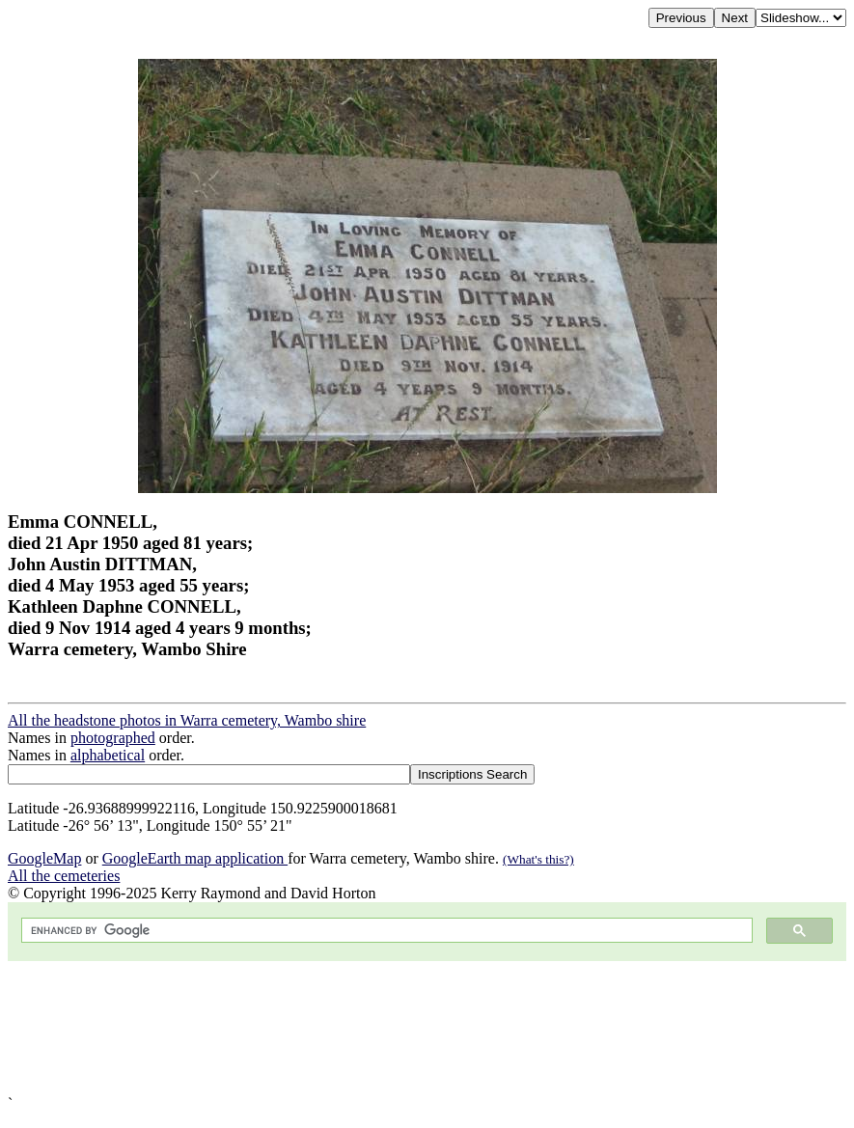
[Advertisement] (427, 1028)
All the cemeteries (64, 875)
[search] (385, 930)
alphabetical (107, 755)
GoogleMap (44, 858)
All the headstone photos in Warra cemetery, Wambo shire (187, 720)
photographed (112, 737)
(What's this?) (538, 859)
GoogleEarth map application (195, 858)
